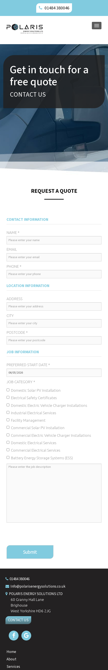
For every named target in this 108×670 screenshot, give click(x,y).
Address (14, 298)
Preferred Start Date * (28, 364)
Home (11, 651)
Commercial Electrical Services (33, 450)
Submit (30, 552)
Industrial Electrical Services (31, 412)
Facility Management (26, 420)
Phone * (14, 266)
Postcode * (17, 332)
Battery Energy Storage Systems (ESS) (40, 457)
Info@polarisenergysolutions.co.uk (37, 586)
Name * (13, 232)
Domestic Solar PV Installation (34, 390)
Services (13, 666)
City (10, 315)
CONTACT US (18, 620)
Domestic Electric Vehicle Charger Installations (47, 405)
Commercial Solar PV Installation (36, 427)
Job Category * (21, 381)
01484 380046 (57, 8)
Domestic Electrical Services (31, 442)
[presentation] (40, 534)
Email (12, 249)
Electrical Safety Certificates (32, 397)
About (11, 659)
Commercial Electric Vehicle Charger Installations (49, 435)
